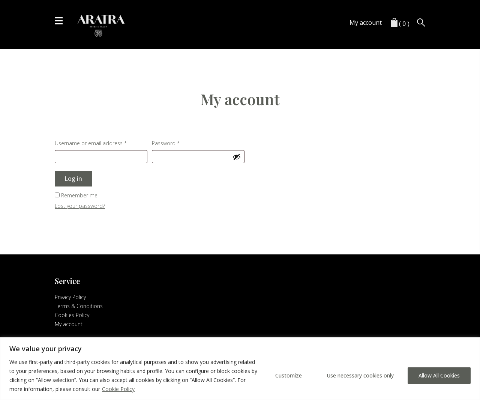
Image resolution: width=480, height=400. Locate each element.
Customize (288, 375)
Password (176, 142)
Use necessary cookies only (360, 375)
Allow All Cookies (439, 375)
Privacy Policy (70, 297)
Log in (73, 178)
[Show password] (236, 157)
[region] (240, 368)
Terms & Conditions (79, 306)
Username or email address (101, 142)
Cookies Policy (72, 315)
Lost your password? (80, 205)
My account (366, 22)
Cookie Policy (118, 388)
